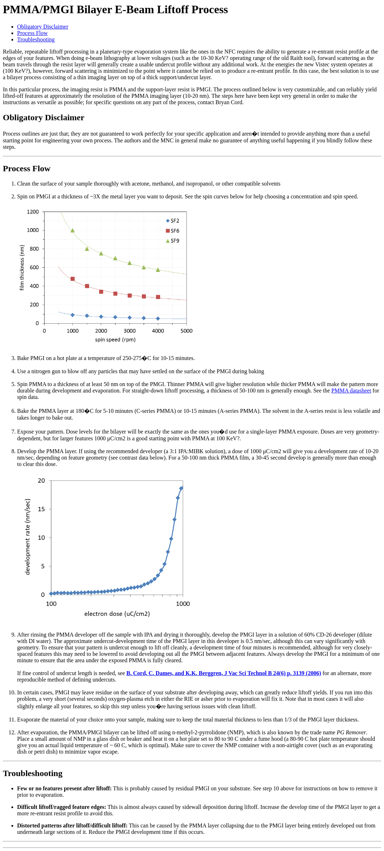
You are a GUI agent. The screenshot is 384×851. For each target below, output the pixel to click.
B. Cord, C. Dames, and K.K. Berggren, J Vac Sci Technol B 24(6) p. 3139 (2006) (224, 673)
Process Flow (32, 33)
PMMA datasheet (351, 390)
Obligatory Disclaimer (42, 27)
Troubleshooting (36, 39)
